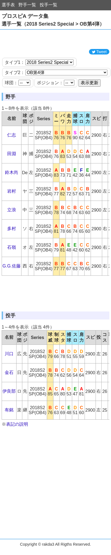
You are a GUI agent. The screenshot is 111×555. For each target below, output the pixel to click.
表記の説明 (17, 424)
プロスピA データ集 (25, 16)
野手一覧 (27, 4)
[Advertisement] (55, 39)
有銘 (9, 410)
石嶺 (11, 247)
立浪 (11, 209)
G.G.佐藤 (11, 266)
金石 (9, 372)
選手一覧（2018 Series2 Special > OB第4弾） (53, 24)
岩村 (11, 191)
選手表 (8, 4)
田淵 (11, 153)
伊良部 (9, 391)
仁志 (11, 135)
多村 (11, 228)
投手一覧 (48, 4)
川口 (9, 353)
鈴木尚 (11, 172)
